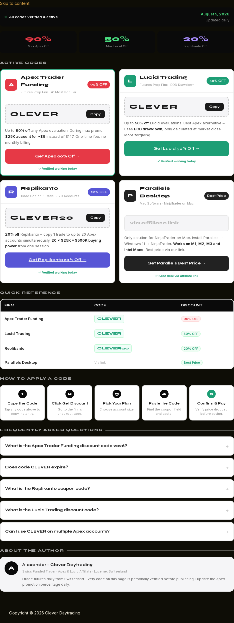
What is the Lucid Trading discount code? (52, 509)
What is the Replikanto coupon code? (47, 488)
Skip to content (14, 3)
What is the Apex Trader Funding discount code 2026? (66, 445)
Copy (95, 114)
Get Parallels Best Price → (176, 263)
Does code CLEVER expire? (36, 467)
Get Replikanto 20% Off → (57, 259)
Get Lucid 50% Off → (176, 148)
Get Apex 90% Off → (57, 156)
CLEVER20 (113, 348)
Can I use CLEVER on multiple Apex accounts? (57, 531)
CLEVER (109, 319)
